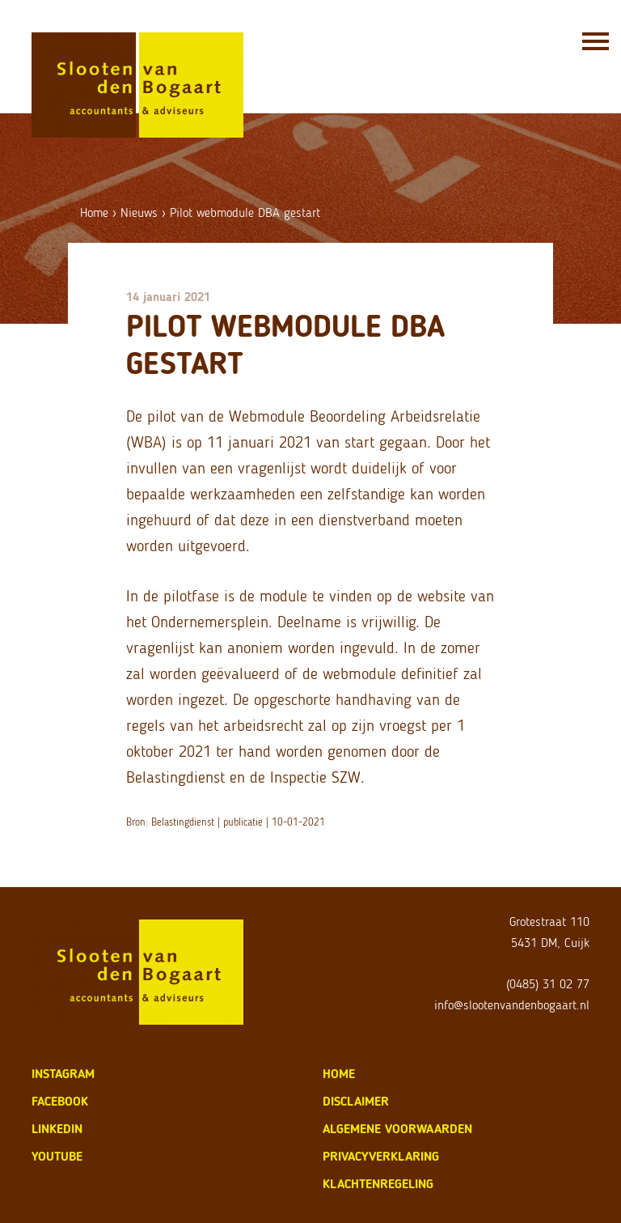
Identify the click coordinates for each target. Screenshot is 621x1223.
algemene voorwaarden (397, 1128)
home (339, 1073)
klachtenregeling (378, 1183)
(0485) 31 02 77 (547, 984)
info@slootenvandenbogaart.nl (511, 1005)
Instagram (63, 1073)
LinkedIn (57, 1128)
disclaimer (356, 1101)
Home (94, 212)
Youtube (57, 1156)
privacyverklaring (381, 1156)
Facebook (60, 1101)
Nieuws (139, 212)
